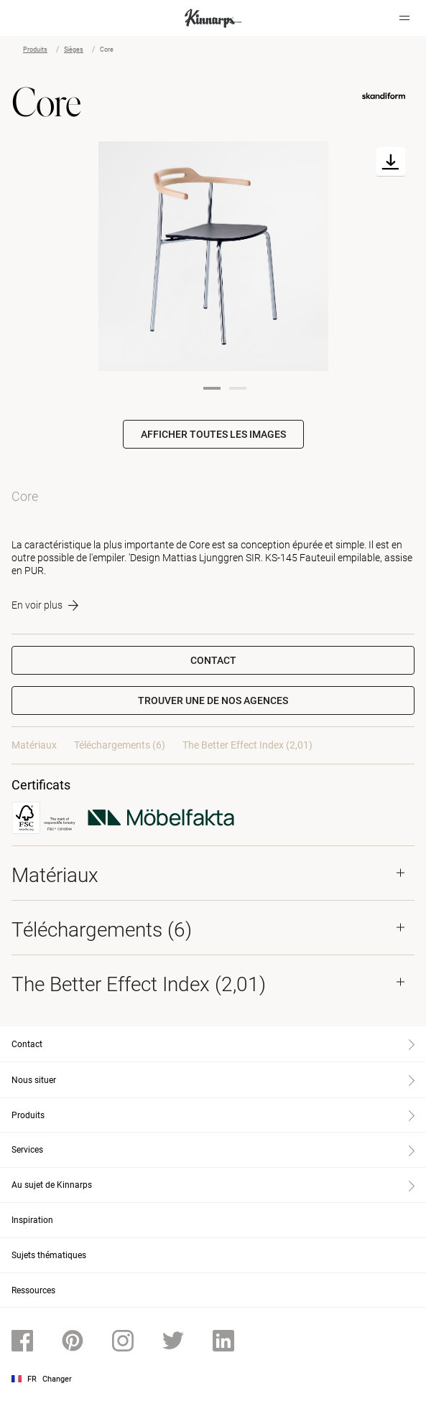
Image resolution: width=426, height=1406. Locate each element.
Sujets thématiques (48, 1255)
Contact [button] (213, 660)
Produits (35, 49)
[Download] (390, 162)
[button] (213, 700)
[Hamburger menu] (404, 18)
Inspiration (32, 1220)
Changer (57, 1379)
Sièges (73, 49)
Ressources (33, 1290)
